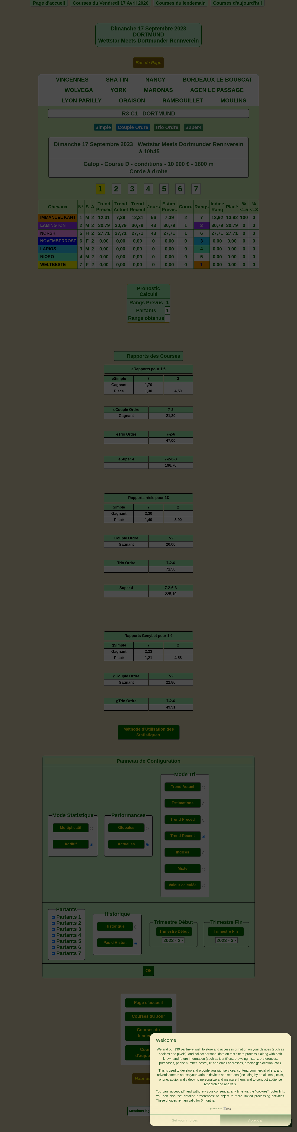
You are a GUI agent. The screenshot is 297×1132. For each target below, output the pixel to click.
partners (187, 1049)
